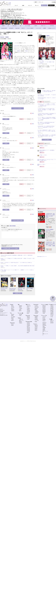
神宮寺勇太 (44, 325)
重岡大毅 (44, 305)
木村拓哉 (51, 307)
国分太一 (12, 308)
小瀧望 (44, 313)
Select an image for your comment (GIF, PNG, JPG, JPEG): (12, 244)
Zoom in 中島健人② (30, 289)
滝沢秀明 (20, 314)
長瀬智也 (12, 310)
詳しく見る (40, 68)
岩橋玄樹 (44, 324)
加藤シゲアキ (21, 320)
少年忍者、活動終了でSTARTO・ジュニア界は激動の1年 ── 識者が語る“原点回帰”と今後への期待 (47, 135)
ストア (16, 5)
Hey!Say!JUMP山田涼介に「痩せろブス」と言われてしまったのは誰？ (47, 98)
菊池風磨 (36, 319)
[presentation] (10, 240)
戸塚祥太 (36, 326)
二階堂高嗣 (36, 311)
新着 (40, 101)
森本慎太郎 (44, 322)
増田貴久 (20, 321)
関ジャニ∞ (28, 304)
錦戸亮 (28, 307)
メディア (9, 38)
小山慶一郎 (21, 319)
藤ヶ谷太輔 (36, 307)
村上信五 (28, 311)
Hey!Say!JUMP (29, 321)
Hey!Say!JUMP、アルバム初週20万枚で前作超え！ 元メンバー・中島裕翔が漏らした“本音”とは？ (47, 127)
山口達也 (12, 307)
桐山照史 (44, 307)
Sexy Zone (16, 45)
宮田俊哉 (36, 313)
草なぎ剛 (51, 309)
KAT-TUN (28, 315)
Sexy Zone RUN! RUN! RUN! (21, 289)
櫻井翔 (20, 310)
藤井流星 (44, 310)
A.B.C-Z (35, 324)
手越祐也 (20, 322)
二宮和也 (20, 308)
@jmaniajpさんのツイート (42, 256)
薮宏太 (28, 332)
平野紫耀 (44, 327)
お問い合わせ (2, 310)
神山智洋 (44, 309)
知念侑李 (28, 324)
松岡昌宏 (12, 309)
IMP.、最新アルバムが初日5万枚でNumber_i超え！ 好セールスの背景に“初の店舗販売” (47, 123)
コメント (3, 229)
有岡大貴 (28, 327)
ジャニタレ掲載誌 (3, 38)
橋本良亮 (36, 325)
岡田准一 (12, 320)
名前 (2, 227)
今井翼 (20, 315)
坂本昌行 (12, 314)
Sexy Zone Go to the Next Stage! (12, 289)
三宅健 (12, 319)
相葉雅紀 (20, 305)
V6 (11, 313)
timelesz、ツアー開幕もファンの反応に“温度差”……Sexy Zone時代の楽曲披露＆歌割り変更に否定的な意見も (17, 266)
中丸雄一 (28, 319)
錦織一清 (51, 320)
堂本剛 (12, 325)
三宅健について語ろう (42, 155)
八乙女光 (28, 331)
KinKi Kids (13, 322)
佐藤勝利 (18, 50)
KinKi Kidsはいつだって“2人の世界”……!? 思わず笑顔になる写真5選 (47, 95)
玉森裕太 (36, 308)
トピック (29, 5)
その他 (51, 316)
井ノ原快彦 (13, 316)
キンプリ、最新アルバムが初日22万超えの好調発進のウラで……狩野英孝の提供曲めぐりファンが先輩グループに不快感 (47, 118)
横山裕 (28, 313)
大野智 (20, 309)
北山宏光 (36, 305)
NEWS (19, 318)
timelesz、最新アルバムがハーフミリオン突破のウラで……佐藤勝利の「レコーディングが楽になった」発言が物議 (17, 270)
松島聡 (36, 321)
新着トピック (47, 143)
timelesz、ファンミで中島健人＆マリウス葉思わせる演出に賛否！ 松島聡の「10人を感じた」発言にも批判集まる (18, 259)
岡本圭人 (28, 326)
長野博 (12, 315)
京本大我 (44, 316)
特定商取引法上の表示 (3, 315)
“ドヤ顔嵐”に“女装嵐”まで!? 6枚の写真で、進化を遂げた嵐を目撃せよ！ (48, 91)
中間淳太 (44, 308)
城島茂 (12, 305)
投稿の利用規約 (13, 225)
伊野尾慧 (28, 330)
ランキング (47, 101)
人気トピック (40, 143)
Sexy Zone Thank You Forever (4, 289)
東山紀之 (51, 321)
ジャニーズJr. (44, 315)
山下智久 (51, 315)
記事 (23, 5)
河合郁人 (36, 327)
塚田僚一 (36, 330)
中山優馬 (51, 311)
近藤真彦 (51, 313)
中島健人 (26, 50)
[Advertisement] (46, 79)
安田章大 (28, 309)
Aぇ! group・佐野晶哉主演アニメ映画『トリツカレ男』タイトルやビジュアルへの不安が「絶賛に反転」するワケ (47, 131)
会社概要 (1, 311)
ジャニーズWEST (45, 304)
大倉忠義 (28, 310)
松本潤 (20, 307)
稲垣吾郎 (51, 308)
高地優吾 (44, 319)
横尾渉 (36, 309)
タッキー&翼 (20, 313)
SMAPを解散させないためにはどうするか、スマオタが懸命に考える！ (46, 160)
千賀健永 (36, 310)
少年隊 (51, 319)
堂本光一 (12, 324)
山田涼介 (28, 322)
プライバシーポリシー (3, 312)
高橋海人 (44, 330)
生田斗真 (51, 314)
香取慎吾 (51, 310)
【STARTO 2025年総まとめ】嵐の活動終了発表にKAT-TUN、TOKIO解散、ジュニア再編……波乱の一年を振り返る (46, 109)
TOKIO (12, 304)
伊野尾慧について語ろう (42, 146)
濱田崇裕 (44, 311)
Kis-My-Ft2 (36, 304)
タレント (36, 5)
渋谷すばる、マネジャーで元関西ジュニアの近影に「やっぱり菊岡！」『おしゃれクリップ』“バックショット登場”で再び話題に (46, 105)
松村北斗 (44, 320)
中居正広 (51, 305)
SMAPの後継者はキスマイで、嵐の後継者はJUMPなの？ (45, 151)
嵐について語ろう (41, 165)
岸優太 (44, 326)
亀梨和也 (28, 316)
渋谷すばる (29, 305)
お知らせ (1, 309)
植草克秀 (51, 322)
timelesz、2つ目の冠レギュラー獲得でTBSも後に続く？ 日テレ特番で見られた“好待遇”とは (16, 262)
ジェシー (44, 321)
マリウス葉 (36, 320)
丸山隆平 (28, 308)
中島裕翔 (28, 325)
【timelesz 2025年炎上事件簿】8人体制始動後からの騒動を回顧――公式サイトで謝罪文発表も (17, 255)
